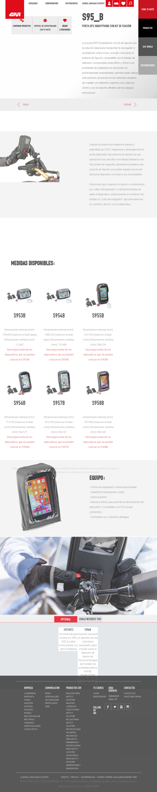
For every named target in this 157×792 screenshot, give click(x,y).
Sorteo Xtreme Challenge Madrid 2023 (117, 777)
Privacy (75, 777)
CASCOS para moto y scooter (72, 712)
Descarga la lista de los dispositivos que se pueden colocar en (59, 479)
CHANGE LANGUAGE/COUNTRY (93, 3)
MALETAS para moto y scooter (73, 696)
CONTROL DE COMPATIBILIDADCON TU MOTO (45, 28)
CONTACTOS (129, 693)
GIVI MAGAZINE (52, 700)
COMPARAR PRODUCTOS (22, 26)
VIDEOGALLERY (52, 696)
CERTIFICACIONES (32, 726)
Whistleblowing (132, 696)
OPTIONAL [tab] (66, 658)
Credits (65, 777)
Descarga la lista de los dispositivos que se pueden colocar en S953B (20, 479)
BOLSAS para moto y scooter (72, 722)
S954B (130, 104)
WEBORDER (114, 696)
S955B (104, 484)
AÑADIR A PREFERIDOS (65, 28)
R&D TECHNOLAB (32, 716)
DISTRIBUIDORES (71, 3)
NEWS (48, 693)
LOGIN (96, 693)
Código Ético (30, 729)
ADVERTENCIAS (88, 777)
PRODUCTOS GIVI (73, 688)
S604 (23, 104)
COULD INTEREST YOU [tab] (90, 658)
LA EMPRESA (30, 693)
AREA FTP (113, 699)
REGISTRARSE (99, 696)
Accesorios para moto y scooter (72, 758)
